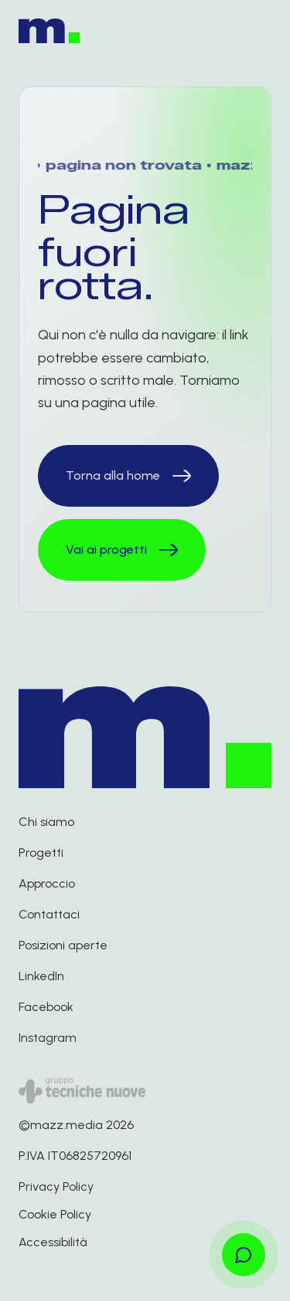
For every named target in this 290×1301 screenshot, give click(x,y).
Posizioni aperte (63, 945)
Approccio (47, 883)
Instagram (48, 1037)
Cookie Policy (55, 1214)
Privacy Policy (56, 1186)
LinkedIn (41, 976)
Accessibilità (53, 1242)
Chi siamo (46, 821)
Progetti (41, 852)
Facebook (46, 1006)
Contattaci (49, 914)
